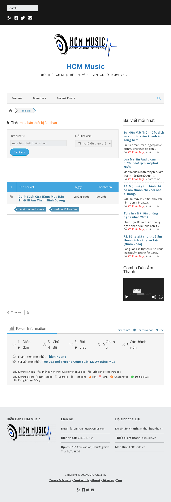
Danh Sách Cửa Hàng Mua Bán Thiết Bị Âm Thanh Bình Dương (43, 198)
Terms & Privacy (60, 480)
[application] (143, 289)
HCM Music (85, 66)
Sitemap (108, 480)
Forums (17, 98)
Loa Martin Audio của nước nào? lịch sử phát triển (141, 163)
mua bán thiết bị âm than (65, 209)
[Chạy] (127, 297)
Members (39, 98)
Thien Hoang (56, 357)
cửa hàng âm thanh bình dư (31, 209)
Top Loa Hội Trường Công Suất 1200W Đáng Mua (78, 362)
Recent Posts (66, 98)
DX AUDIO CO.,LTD (93, 475)
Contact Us (81, 480)
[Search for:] (23, 8)
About (95, 480)
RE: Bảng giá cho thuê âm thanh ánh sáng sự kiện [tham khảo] (143, 240)
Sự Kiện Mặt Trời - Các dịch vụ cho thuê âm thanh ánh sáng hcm (144, 136)
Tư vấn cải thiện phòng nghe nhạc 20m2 (141, 215)
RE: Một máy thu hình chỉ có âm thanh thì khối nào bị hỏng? (143, 190)
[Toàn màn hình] (161, 297)
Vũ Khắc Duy (136, 152)
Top (119, 480)
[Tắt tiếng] (154, 297)
